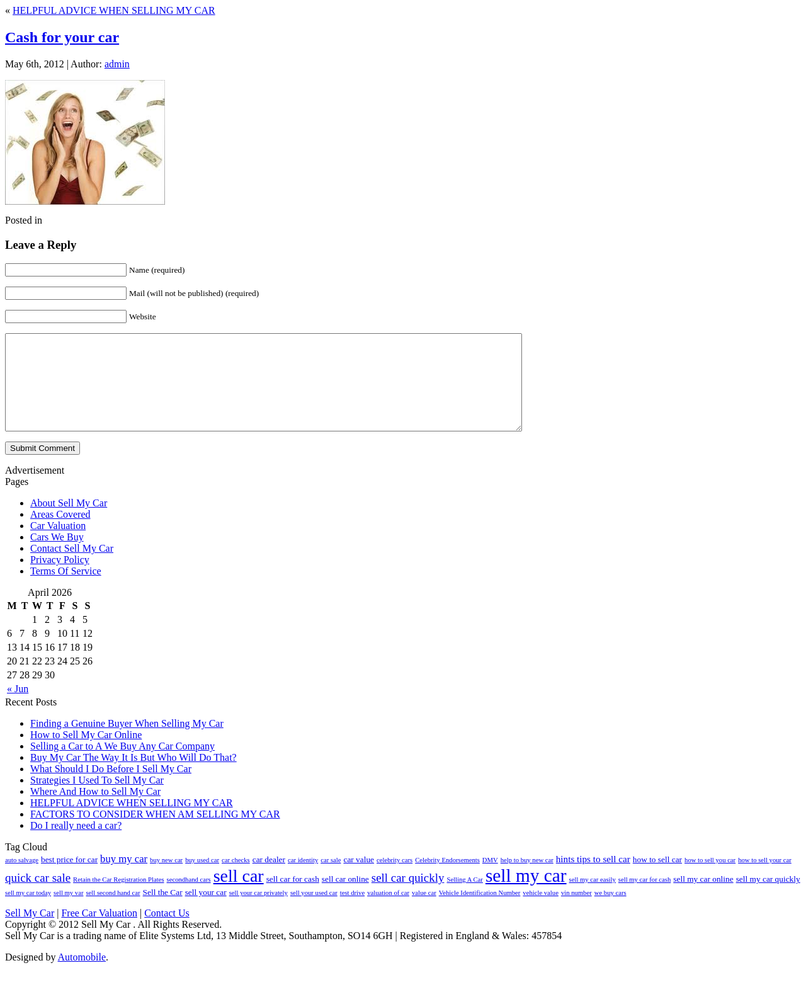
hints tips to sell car (593, 877)
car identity (303, 878)
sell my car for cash (644, 898)
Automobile (82, 976)
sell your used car (314, 911)
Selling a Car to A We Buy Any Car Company (122, 765)
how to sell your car (765, 878)
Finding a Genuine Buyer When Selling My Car (127, 742)
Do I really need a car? (76, 844)
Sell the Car (163, 911)
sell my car (526, 894)
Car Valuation (58, 544)
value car (424, 911)
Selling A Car (464, 898)
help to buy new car (527, 878)
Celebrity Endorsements (447, 878)
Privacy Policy (59, 578)
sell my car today (28, 911)
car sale (331, 878)
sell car (238, 894)
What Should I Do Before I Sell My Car (110, 787)
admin (117, 64)
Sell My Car (29, 931)
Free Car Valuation (99, 931)
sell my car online (703, 898)
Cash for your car (62, 37)
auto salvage (21, 878)
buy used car (202, 878)
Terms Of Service (65, 589)
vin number (576, 911)
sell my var (68, 911)
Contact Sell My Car (71, 567)
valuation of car (388, 911)
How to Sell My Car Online (86, 753)
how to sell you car (709, 878)
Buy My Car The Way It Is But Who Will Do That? (133, 776)
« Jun (17, 707)
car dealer (269, 878)
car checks (236, 878)
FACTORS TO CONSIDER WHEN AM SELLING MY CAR (155, 833)
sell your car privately (258, 911)
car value (358, 878)
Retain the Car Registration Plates (118, 898)
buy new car (166, 878)
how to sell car (657, 878)
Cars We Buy (57, 555)
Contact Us (167, 931)
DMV (490, 878)
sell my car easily (592, 898)
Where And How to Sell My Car (95, 810)
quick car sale (38, 896)
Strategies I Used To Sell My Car (97, 799)
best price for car (69, 878)
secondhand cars (189, 898)
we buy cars (610, 911)
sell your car (206, 911)
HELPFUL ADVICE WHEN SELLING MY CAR (114, 10)
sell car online (345, 898)
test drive (352, 911)
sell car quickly (408, 896)
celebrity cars (394, 878)
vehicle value (541, 911)
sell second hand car (113, 911)
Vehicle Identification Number (480, 911)
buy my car (123, 878)
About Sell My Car (68, 521)
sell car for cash (292, 898)
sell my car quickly (768, 898)
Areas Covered (60, 533)
